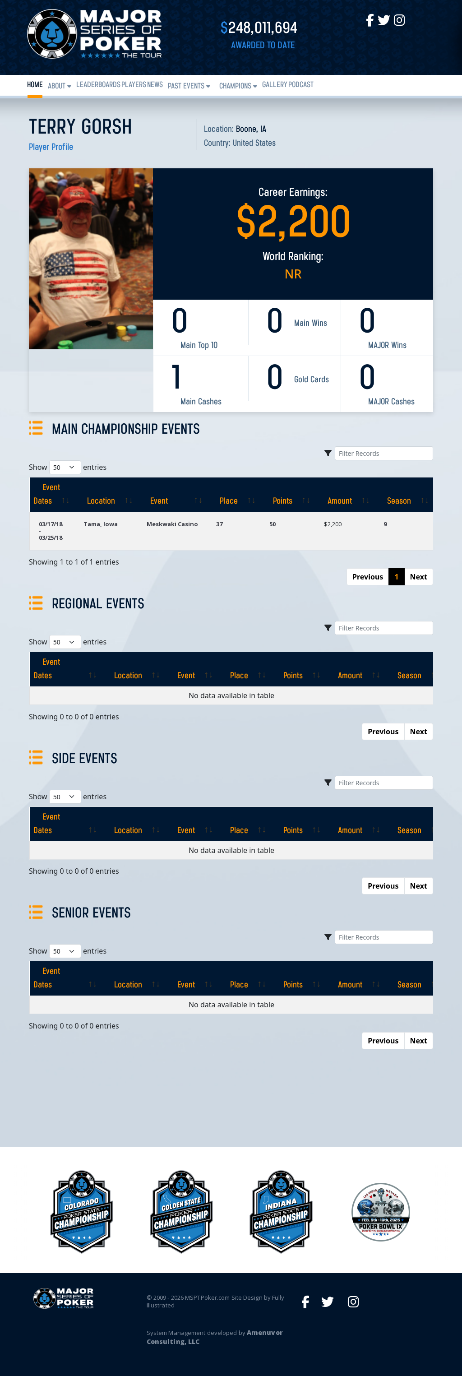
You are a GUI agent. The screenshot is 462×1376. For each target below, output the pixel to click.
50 (272, 524)
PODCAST (301, 85)
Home (35, 85)
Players (133, 85)
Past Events (186, 86)
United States (254, 143)
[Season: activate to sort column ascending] (404, 494)
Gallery (274, 85)
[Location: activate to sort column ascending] (106, 494)
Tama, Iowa (100, 524)
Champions (235, 86)
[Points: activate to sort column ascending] (287, 494)
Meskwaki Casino (172, 524)
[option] (281, 1212)
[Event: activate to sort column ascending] (172, 494)
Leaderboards (98, 85)
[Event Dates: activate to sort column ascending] (51, 494)
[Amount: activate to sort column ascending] (344, 494)
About (56, 86)
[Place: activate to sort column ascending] (233, 494)
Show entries (67, 467)
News (155, 85)
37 (219, 524)
